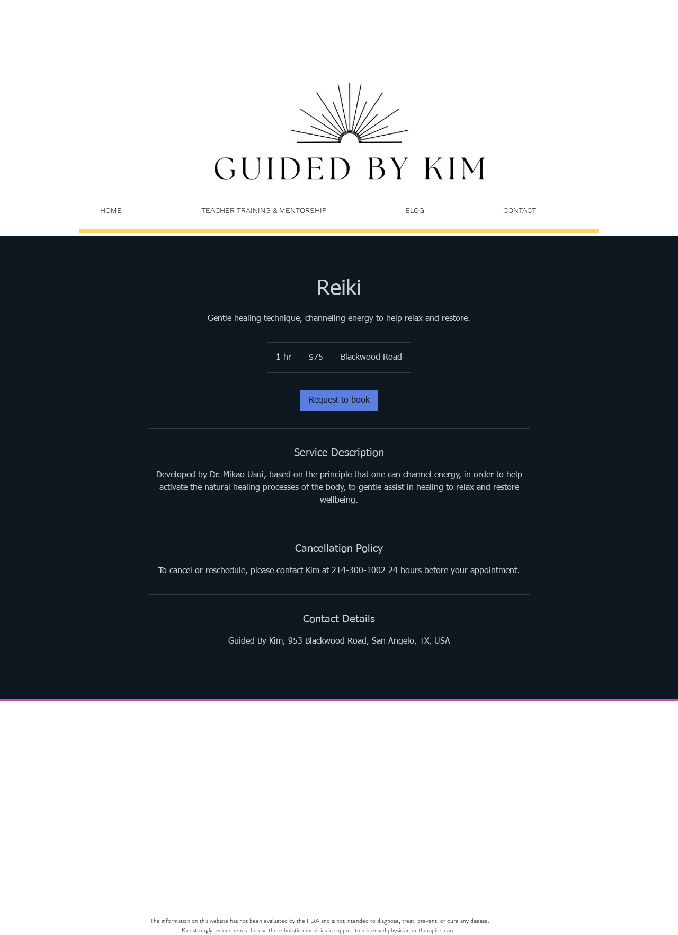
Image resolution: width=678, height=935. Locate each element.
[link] (339, 400)
